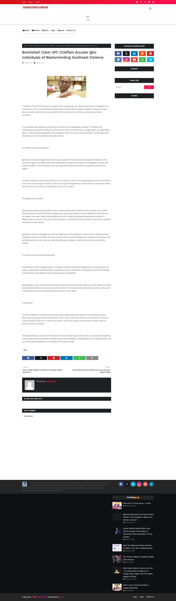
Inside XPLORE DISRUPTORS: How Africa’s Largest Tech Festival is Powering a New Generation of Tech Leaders (137, 532)
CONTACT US (71, 30)
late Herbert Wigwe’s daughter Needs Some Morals (138, 558)
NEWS (45, 30)
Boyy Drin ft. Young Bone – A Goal (137, 503)
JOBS (53, 30)
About (30, 2)
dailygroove (28, 63)
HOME (26, 30)
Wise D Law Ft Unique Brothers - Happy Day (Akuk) (136, 586)
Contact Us (150, 597)
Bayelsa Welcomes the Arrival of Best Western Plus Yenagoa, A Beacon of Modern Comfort (138, 517)
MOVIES (36, 30)
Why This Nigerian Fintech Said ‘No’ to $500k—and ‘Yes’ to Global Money (138, 546)
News (31, 46)
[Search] (129, 87)
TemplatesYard (41, 597)
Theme (61, 597)
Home (24, 2)
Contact (37, 2)
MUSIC (61, 30)
